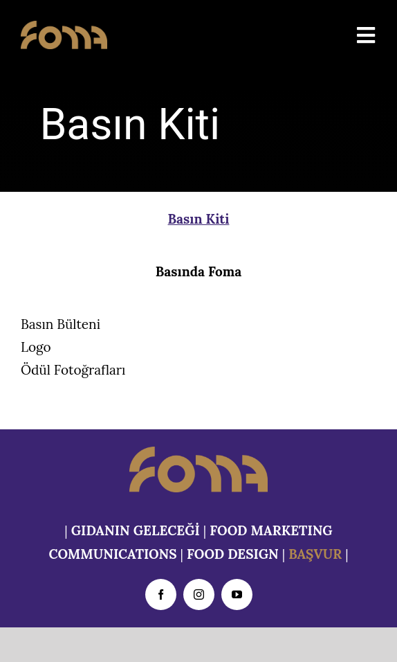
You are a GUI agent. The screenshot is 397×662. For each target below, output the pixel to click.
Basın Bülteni (60, 324)
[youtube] (236, 594)
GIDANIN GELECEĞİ (135, 530)
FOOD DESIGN (233, 554)
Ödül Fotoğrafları (73, 369)
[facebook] (160, 594)
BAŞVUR (315, 554)
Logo (36, 347)
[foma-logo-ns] (64, 27)
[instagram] (198, 594)
